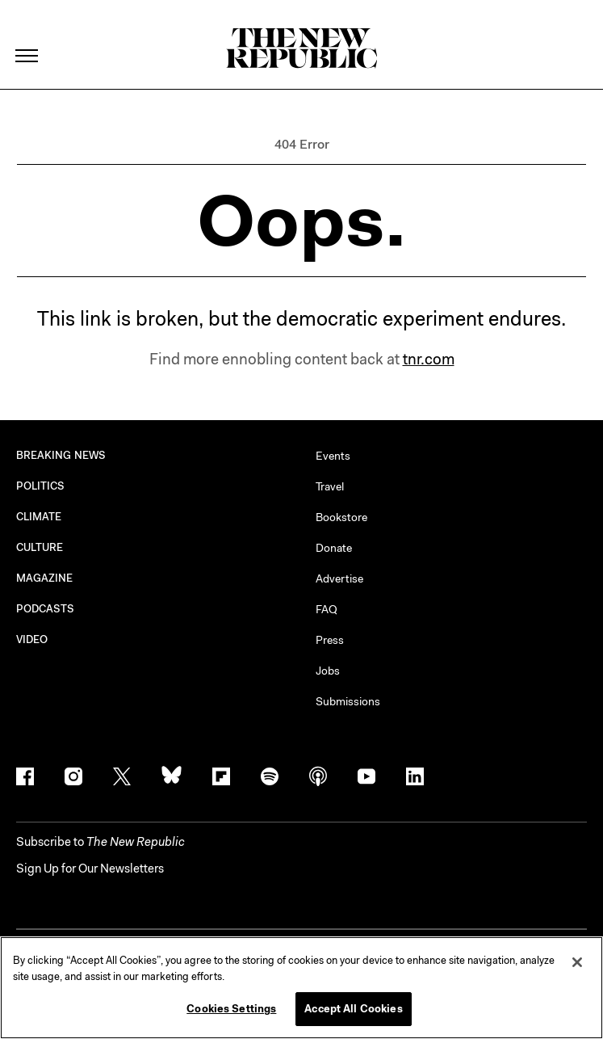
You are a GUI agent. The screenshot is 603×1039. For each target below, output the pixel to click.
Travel (330, 486)
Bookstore (341, 517)
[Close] (577, 962)
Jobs (328, 670)
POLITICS (40, 486)
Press (330, 640)
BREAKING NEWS (61, 455)
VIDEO (32, 639)
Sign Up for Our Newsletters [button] (90, 868)
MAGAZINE (44, 578)
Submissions (348, 701)
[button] (100, 842)
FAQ (326, 609)
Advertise (339, 578)
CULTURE (40, 547)
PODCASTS (45, 609)
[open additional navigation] (27, 36)
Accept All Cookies (353, 1009)
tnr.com (428, 359)
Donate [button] (334, 548)
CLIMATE (39, 517)
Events (333, 455)
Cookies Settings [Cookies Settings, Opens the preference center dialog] (231, 1009)
